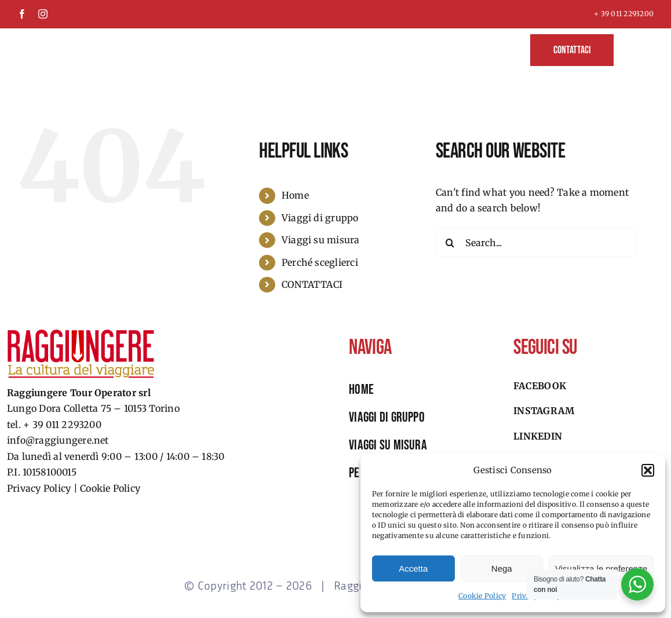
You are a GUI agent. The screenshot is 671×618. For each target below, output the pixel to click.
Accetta (413, 568)
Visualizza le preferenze (601, 568)
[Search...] (536, 242)
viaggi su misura (388, 445)
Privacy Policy (39, 488)
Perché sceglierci (320, 262)
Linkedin (537, 436)
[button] (648, 470)
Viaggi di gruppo (320, 218)
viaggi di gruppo (387, 417)
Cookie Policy (482, 595)
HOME (361, 389)
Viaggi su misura (321, 240)
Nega (501, 568)
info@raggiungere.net (58, 440)
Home (295, 195)
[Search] (450, 242)
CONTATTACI (312, 284)
